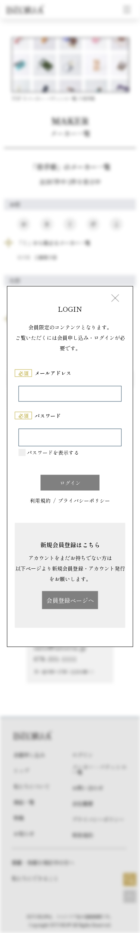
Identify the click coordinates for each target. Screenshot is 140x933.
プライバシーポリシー (84, 501)
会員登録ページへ (70, 599)
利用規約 (40, 501)
